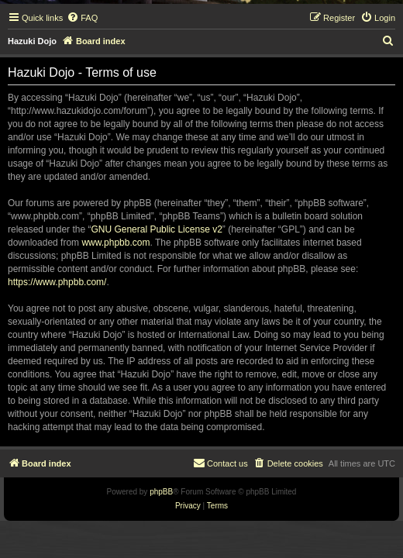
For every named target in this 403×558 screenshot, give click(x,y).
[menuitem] (82, 18)
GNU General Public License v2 (156, 229)
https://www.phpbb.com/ (57, 282)
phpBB (161, 491)
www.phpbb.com (115, 242)
